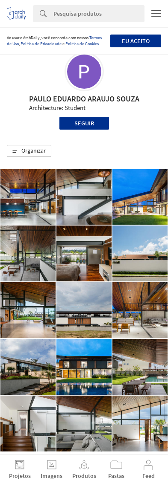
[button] (29, 151)
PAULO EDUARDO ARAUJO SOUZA (84, 99)
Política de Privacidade (41, 43)
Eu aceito (136, 41)
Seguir (84, 123)
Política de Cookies (82, 43)
